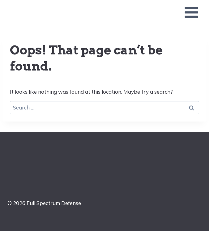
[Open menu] (191, 12)
